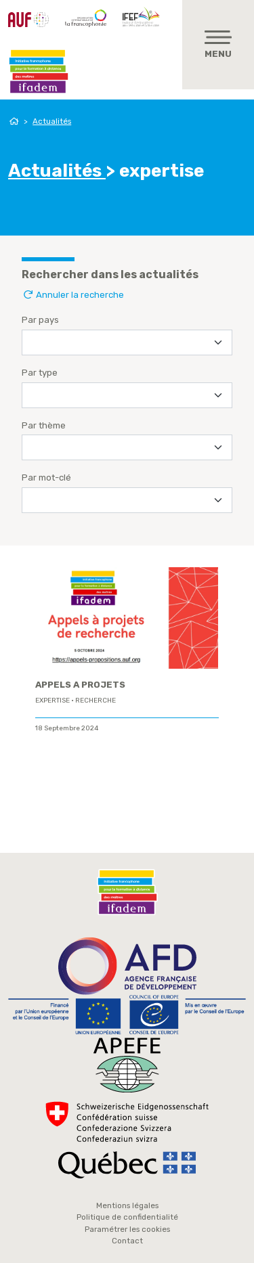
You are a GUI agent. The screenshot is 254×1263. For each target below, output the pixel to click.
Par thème (44, 425)
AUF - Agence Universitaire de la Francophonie (28, 19)
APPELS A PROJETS (80, 685)
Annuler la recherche (73, 295)
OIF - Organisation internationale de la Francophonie (85, 18)
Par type (40, 373)
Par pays (40, 320)
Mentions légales (127, 1205)
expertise (52, 700)
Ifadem (38, 72)
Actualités (52, 121)
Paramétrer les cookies (127, 1229)
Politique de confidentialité (127, 1217)
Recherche (95, 700)
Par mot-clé (46, 477)
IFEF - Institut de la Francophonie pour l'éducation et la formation (143, 16)
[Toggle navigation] (218, 44)
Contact (127, 1240)
